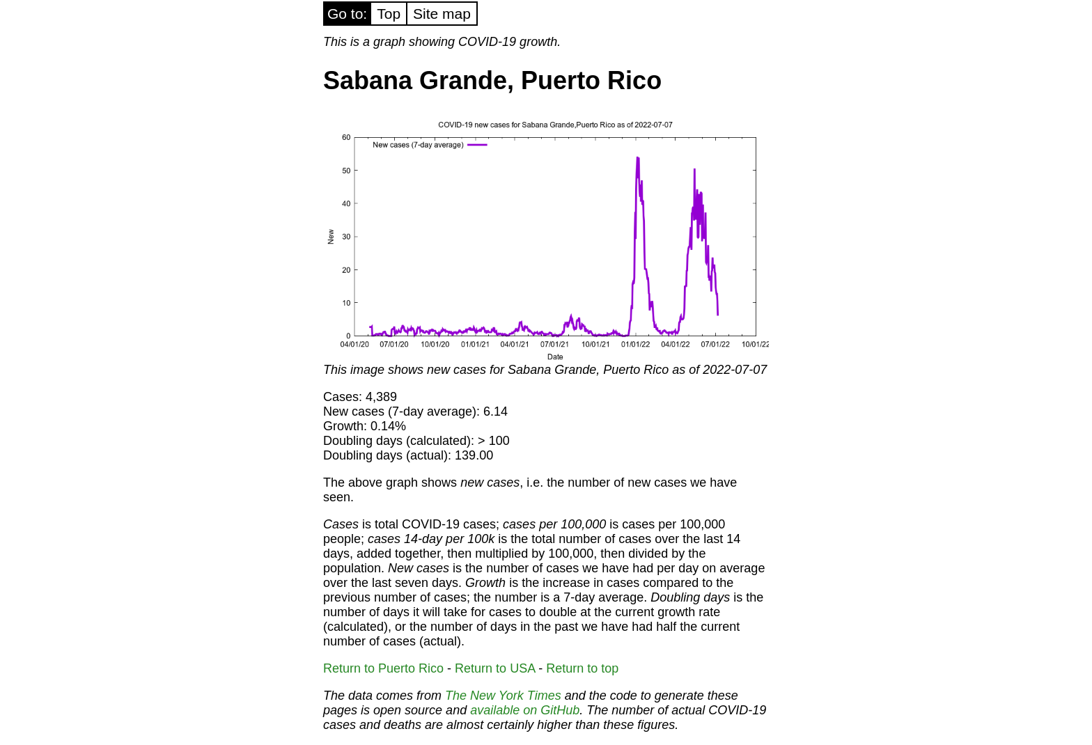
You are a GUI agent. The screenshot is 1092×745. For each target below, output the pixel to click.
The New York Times (503, 696)
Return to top (582, 668)
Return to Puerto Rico (383, 668)
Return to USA (495, 668)
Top (388, 14)
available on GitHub (524, 710)
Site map (442, 14)
